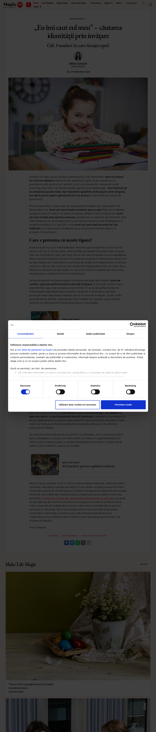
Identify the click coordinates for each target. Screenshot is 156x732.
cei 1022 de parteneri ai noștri (35, 349)
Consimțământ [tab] (25, 333)
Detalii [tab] (60, 333)
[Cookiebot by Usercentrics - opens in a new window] (132, 325)
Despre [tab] (130, 333)
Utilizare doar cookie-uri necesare (77, 404)
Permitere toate (123, 404)
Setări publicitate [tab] (95, 333)
